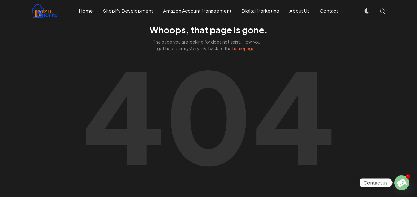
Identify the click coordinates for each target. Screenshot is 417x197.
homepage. (244, 48)
